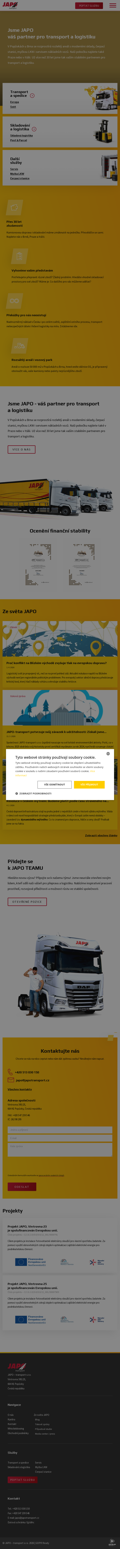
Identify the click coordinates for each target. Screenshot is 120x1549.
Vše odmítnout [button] (54, 784)
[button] (33, 793)
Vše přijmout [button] (89, 784)
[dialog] (60, 774)
